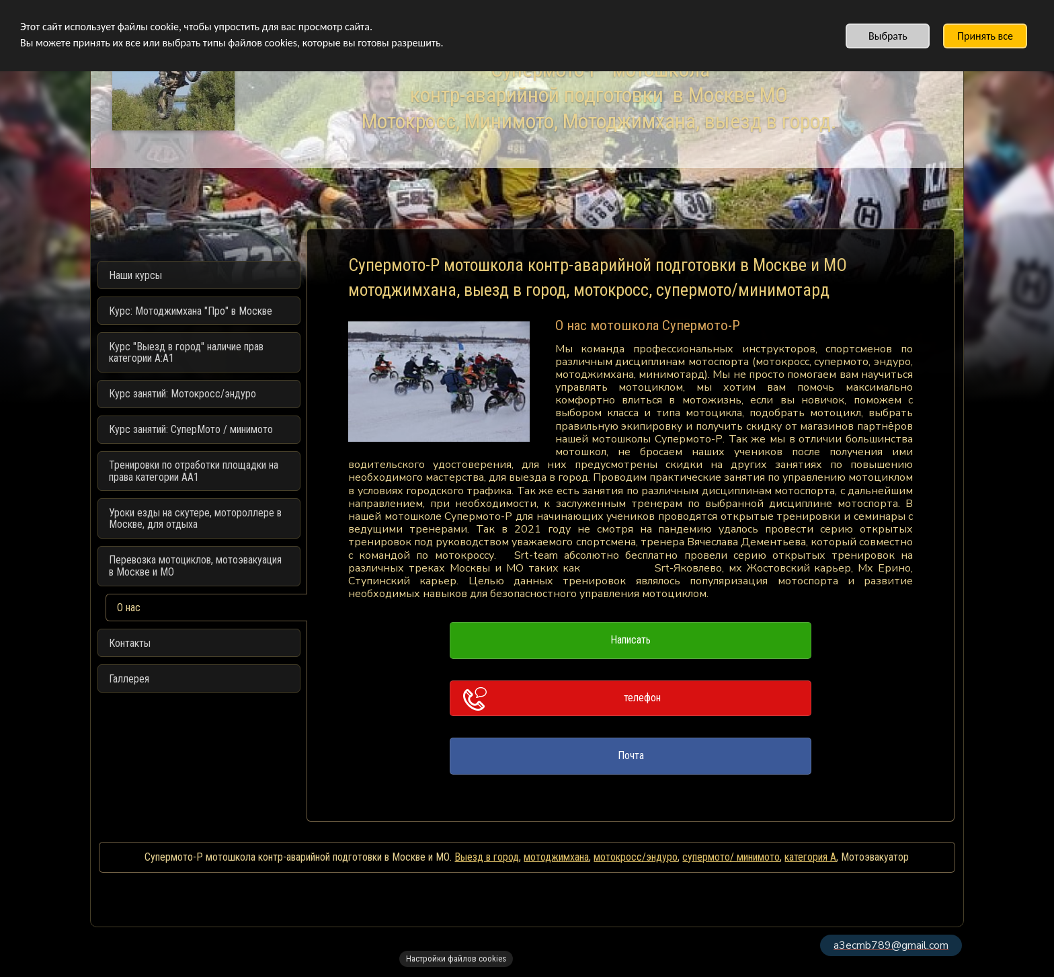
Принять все (985, 36)
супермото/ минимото (731, 857)
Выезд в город (486, 857)
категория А (810, 857)
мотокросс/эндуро (636, 857)
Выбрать (887, 36)
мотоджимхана (556, 857)
